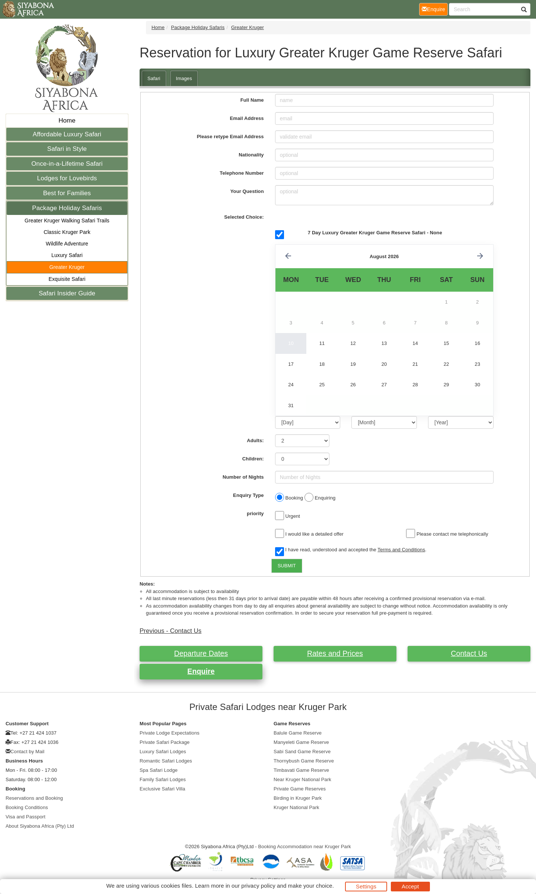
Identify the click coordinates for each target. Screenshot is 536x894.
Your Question (247, 191)
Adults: (255, 440)
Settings (366, 886)
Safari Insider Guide (67, 293)
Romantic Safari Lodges (166, 761)
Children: (253, 459)
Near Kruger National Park (302, 779)
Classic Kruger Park (67, 232)
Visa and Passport (25, 817)
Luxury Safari (67, 255)
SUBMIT (287, 565)
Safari (153, 78)
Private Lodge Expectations (170, 733)
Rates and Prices (335, 653)
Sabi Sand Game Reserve (302, 751)
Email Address (247, 118)
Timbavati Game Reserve (301, 770)
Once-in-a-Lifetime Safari (66, 163)
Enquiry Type (248, 495)
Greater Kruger (67, 267)
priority (255, 513)
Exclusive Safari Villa (162, 789)
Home (67, 120)
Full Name (252, 100)
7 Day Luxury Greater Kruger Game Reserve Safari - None (375, 232)
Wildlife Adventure (67, 244)
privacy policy (258, 885)
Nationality (251, 155)
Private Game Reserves (300, 789)
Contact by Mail (27, 751)
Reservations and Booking (34, 798)
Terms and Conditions (401, 549)
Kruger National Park (296, 807)
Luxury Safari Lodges (163, 751)
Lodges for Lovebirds (67, 178)
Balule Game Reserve (298, 733)
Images (184, 78)
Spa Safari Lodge (159, 770)
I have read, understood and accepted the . (351, 550)
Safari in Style (67, 148)
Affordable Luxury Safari (67, 134)
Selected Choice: (244, 217)
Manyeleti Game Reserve (301, 742)
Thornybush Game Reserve (304, 761)
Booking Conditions (27, 807)
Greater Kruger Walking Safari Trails (67, 221)
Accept (410, 886)
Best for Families (67, 193)
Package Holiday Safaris (67, 208)
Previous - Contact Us (170, 630)
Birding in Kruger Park (298, 798)
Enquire (200, 671)
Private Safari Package (164, 742)
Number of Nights (243, 477)
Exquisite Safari (67, 279)
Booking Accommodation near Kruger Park (304, 846)
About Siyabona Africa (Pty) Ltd (40, 826)
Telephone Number (242, 173)
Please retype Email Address (230, 136)
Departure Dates (201, 653)
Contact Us (469, 653)
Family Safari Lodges (163, 779)
